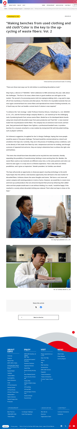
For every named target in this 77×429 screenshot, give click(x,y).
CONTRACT (68, 5)
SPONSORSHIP (50, 5)
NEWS (43, 5)
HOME (5, 8)
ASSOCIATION (59, 5)
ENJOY (19, 5)
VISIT (24, 5)
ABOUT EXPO (12, 5)
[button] (72, 335)
